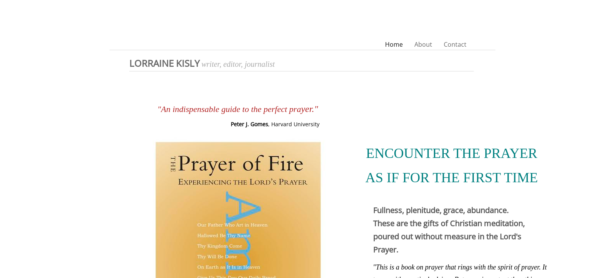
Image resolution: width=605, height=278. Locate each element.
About (423, 44)
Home (394, 44)
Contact (455, 44)
